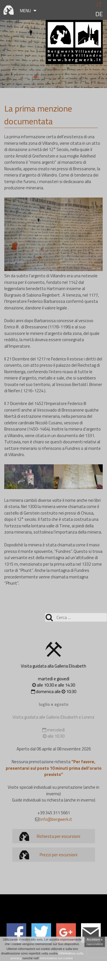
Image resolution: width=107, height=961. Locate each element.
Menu (25, 10)
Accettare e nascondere (94, 942)
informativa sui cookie (56, 958)
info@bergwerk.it (56, 819)
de (99, 14)
